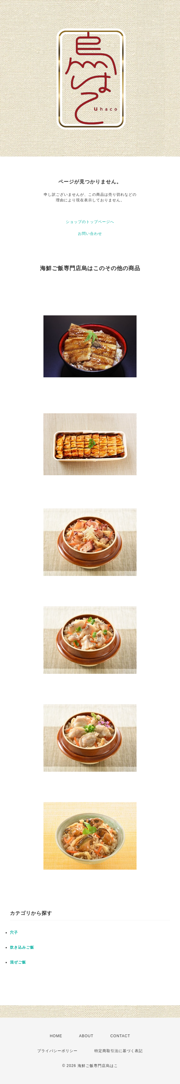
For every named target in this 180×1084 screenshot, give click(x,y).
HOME (56, 1036)
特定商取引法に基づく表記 (118, 1051)
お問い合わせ (90, 233)
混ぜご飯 (18, 962)
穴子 (14, 932)
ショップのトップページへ (90, 222)
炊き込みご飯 (22, 947)
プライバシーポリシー (57, 1051)
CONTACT (120, 1036)
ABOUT (86, 1036)
